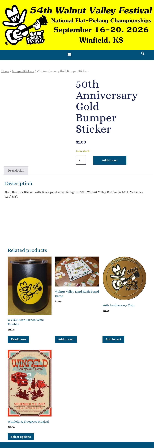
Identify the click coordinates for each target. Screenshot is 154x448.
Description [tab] (16, 170)
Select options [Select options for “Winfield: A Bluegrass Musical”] (21, 436)
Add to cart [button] (66, 339)
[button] (69, 54)
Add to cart (110, 160)
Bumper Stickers (23, 71)
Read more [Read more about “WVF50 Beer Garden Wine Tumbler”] (18, 339)
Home (5, 71)
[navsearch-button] (142, 54)
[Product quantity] (81, 160)
